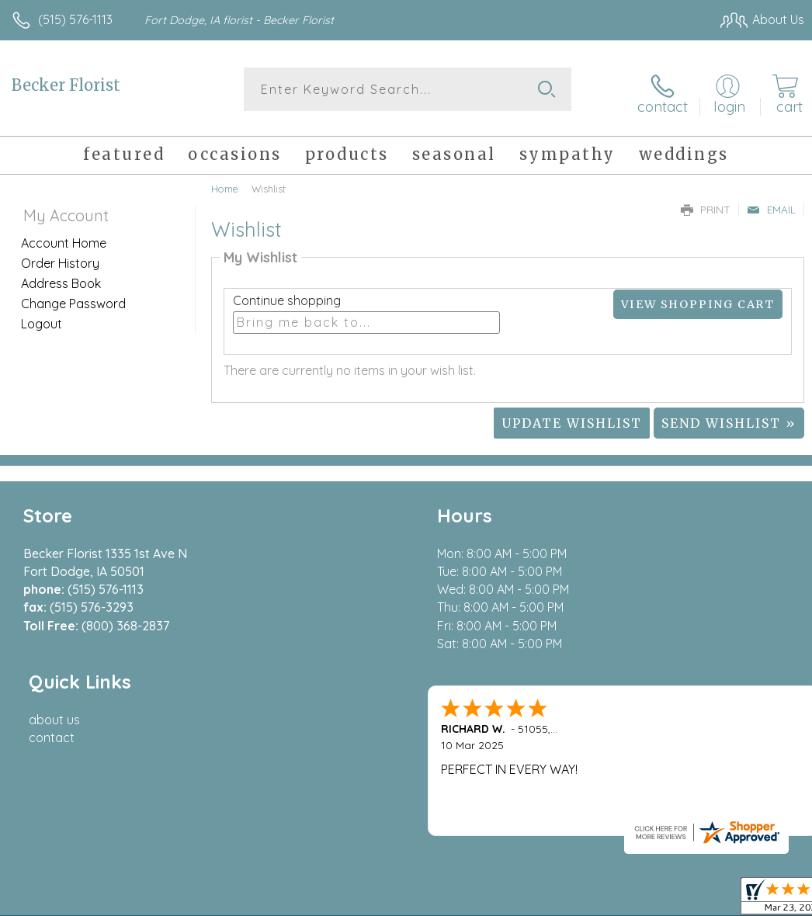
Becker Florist (66, 85)
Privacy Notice (540, 772)
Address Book (61, 277)
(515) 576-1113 (75, 19)
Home (224, 182)
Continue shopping (287, 294)
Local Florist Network (651, 772)
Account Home (63, 237)
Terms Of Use (449, 772)
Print (705, 203)
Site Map (747, 772)
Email (771, 203)
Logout (41, 317)
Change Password (73, 297)
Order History (60, 257)
